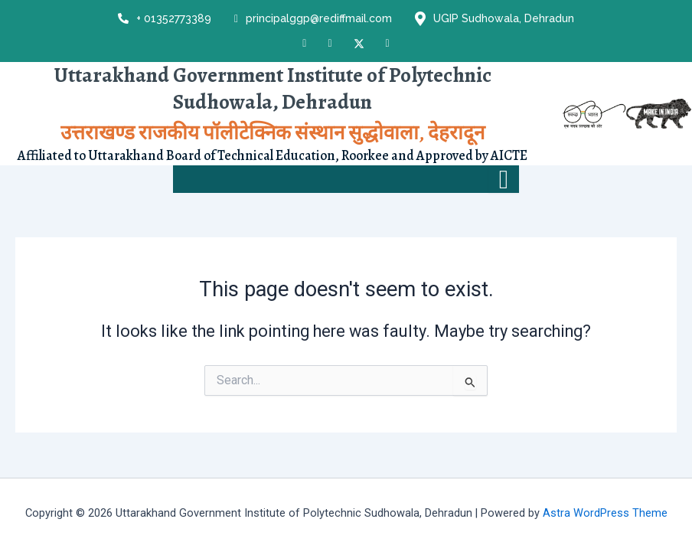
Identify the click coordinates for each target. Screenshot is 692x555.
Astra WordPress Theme (605, 513)
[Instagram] (329, 43)
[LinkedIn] (388, 43)
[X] (359, 43)
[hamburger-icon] (503, 180)
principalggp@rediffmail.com (313, 18)
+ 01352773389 (164, 18)
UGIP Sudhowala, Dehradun (494, 18)
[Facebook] (304, 43)
